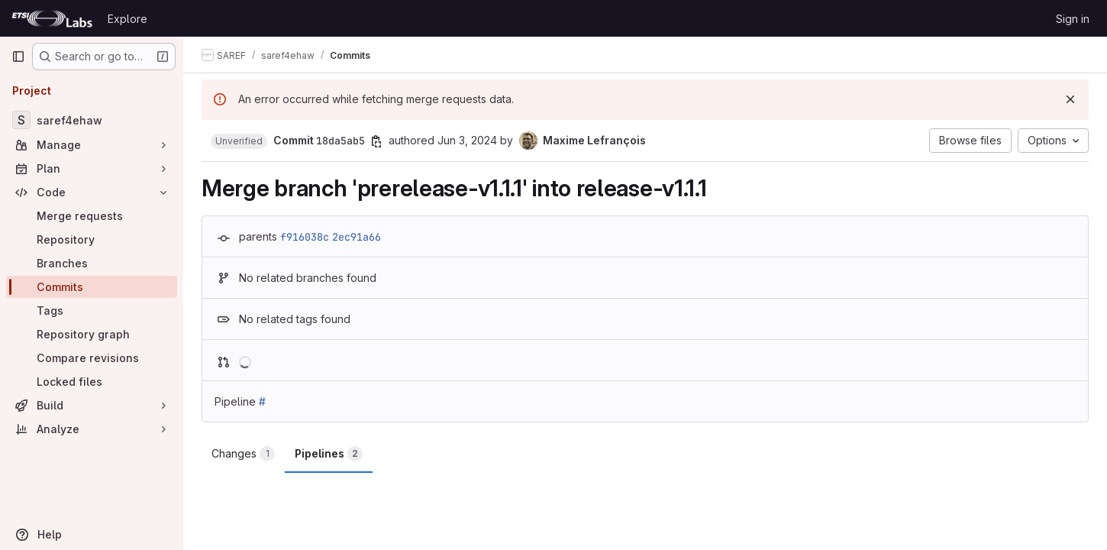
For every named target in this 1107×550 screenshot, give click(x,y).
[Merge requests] (91, 216)
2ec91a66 (356, 237)
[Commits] (91, 287)
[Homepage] (51, 18)
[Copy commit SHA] (376, 141)
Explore (127, 18)
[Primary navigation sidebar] (18, 56)
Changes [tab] (243, 453)
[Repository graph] (91, 334)
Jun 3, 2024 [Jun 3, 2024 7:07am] (467, 140)
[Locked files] (91, 381)
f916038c (304, 237)
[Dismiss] (1070, 99)
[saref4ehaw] (91, 120)
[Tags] (91, 310)
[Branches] (91, 263)
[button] (239, 141)
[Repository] (91, 239)
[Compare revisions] (91, 358)
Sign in (1072, 18)
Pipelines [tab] (329, 453)
